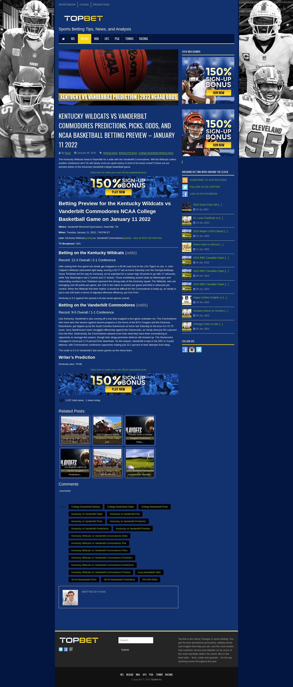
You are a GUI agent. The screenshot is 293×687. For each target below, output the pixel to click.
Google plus (71, 649)
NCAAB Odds (150, 579)
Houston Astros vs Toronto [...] (210, 310)
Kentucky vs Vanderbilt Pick (125, 514)
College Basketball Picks (154, 506)
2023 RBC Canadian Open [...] (211, 257)
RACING (143, 38)
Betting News (110, 152)
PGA (117, 38)
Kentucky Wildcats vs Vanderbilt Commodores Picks (99, 550)
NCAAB (84, 38)
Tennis (129, 38)
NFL (73, 38)
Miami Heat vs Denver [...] (208, 244)
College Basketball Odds (120, 506)
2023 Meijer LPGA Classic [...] (210, 231)
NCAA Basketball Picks (83, 579)
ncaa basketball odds (149, 572)
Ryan (68, 152)
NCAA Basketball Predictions (119, 579)
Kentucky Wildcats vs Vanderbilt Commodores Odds (99, 535)
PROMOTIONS (101, 4)
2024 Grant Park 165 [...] (207, 204)
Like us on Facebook (204, 193)
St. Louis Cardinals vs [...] (208, 217)
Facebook (66, 649)
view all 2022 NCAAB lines (147, 238)
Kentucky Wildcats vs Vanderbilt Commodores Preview (100, 572)
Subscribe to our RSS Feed (208, 180)
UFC (107, 38)
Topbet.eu (156, 679)
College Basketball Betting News (155, 152)
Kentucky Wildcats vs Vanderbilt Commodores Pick (98, 543)
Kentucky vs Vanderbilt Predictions (90, 528)
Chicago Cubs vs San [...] (208, 323)
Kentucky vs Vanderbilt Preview (133, 528)
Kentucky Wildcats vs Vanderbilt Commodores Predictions (102, 565)
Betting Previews (128, 152)
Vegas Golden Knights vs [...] (210, 297)
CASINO (84, 4)
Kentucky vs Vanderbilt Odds (86, 514)
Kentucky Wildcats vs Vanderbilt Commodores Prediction (101, 557)
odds (89, 238)
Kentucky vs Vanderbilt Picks (86, 521)
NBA (96, 38)
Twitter (61, 649)
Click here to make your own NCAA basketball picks (118, 172)
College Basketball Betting (85, 506)
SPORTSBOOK (67, 4)
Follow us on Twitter (205, 186)
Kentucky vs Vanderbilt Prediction (128, 521)
